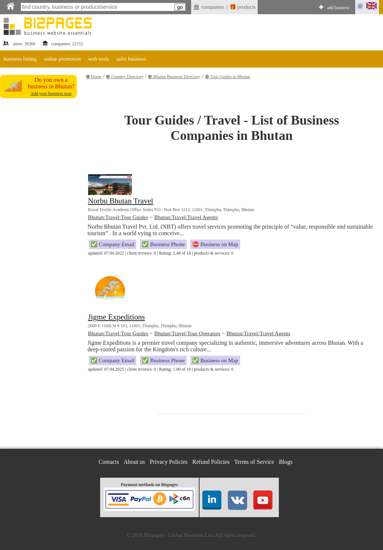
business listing (20, 59)
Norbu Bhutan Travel (120, 200)
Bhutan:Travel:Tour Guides (118, 217)
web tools (98, 59)
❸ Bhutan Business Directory (174, 76)
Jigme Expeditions (116, 317)
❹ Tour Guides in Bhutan (227, 76)
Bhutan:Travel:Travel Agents (186, 217)
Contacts (109, 462)
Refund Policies (211, 462)
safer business (131, 59)
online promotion (62, 59)
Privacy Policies (169, 462)
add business (338, 7)
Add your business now (51, 93)
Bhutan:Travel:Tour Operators (187, 333)
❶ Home (94, 76)
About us (134, 462)
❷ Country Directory (124, 76)
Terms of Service (254, 462)
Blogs (285, 462)
